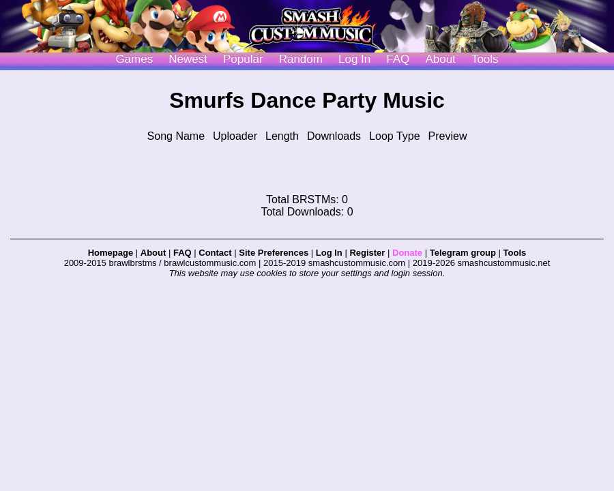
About (440, 59)
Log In (329, 253)
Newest (188, 59)
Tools (485, 59)
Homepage (110, 253)
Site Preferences (273, 253)
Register (367, 253)
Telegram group (463, 253)
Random (301, 59)
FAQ (397, 59)
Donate (407, 253)
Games (134, 59)
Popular (243, 59)
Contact (215, 253)
